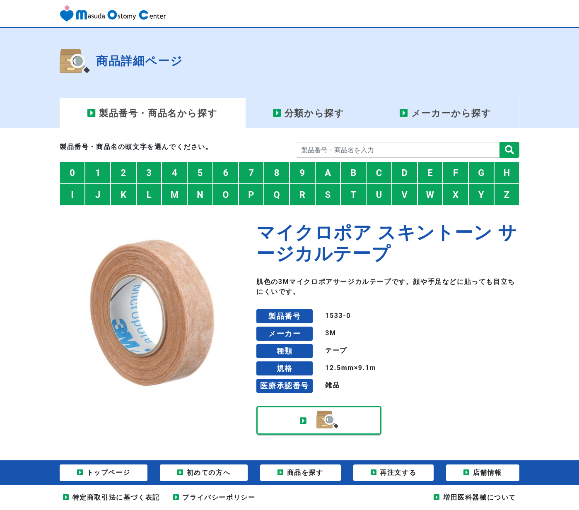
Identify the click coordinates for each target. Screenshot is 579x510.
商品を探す (305, 472)
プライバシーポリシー (218, 497)
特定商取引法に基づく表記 (116, 497)
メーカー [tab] (451, 113)
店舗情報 (487, 472)
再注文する (398, 472)
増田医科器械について (479, 497)
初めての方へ (209, 472)
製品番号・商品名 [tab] (158, 113)
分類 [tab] (315, 113)
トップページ (108, 472)
